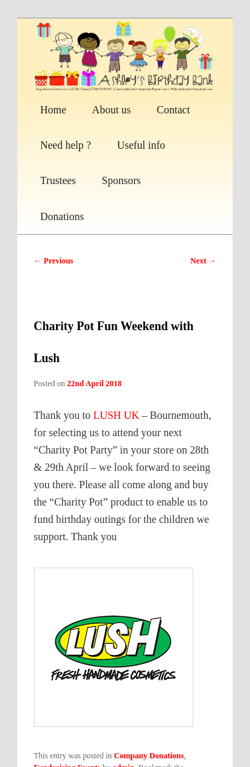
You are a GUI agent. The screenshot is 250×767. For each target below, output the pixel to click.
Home (53, 109)
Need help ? (65, 145)
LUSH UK (116, 415)
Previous (53, 260)
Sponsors (121, 180)
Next (203, 260)
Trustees (58, 180)
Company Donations (149, 755)
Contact (173, 109)
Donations (62, 216)
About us (111, 109)
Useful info (141, 145)
